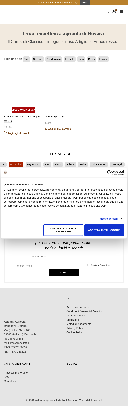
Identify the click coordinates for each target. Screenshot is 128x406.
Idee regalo (117, 164)
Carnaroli (38, 59)
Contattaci (10, 381)
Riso (47, 164)
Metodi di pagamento (78, 324)
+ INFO (85, 3)
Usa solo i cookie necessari (63, 230)
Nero (81, 59)
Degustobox (33, 164)
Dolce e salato (99, 164)
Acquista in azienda (78, 307)
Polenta (70, 164)
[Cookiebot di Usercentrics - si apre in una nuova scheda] (109, 172)
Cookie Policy (74, 332)
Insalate (103, 59)
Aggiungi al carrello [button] (19, 133)
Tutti (26, 59)
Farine (83, 164)
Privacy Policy (106, 265)
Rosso (91, 59)
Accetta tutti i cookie (104, 230)
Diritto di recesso (76, 315)
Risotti (58, 164)
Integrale (69, 59)
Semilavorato (54, 59)
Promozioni (16, 164)
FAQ (6, 376)
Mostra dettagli (109, 218)
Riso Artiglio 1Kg (54, 116)
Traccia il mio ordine (16, 372)
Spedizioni (72, 319)
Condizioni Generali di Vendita (84, 311)
